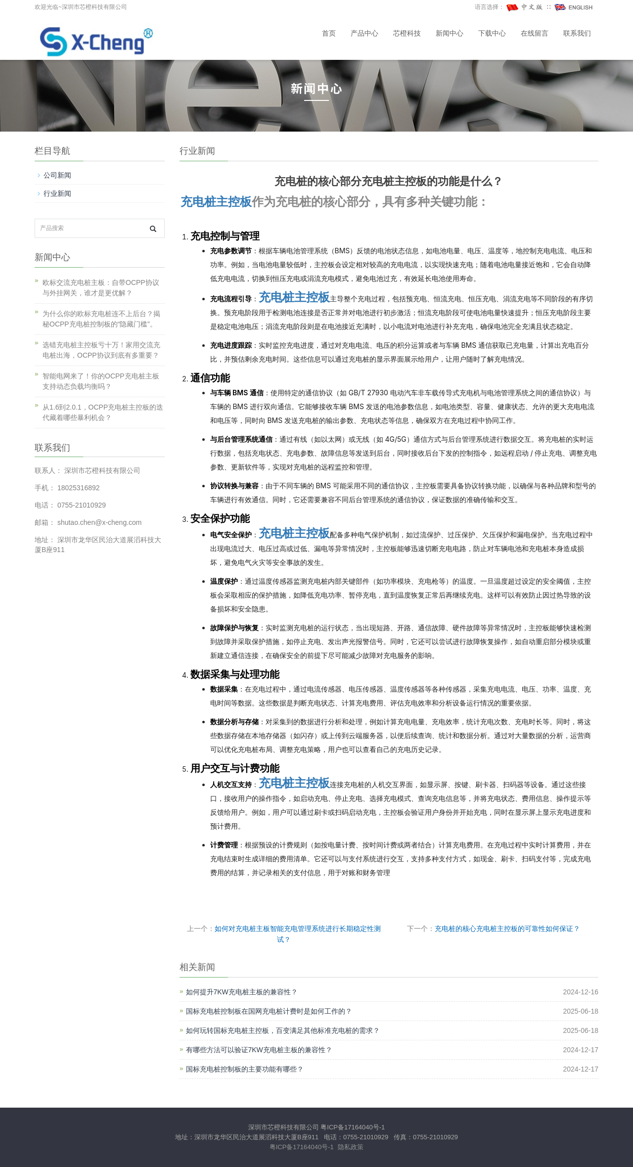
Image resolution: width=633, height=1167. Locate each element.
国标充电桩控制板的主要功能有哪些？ (245, 1069)
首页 (329, 33)
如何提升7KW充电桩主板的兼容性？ (242, 992)
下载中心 (492, 33)
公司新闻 (57, 175)
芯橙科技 (407, 33)
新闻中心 (449, 33)
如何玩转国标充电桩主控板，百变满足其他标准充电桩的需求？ (283, 1030)
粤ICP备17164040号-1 (352, 1127)
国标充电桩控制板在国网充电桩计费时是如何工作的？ (269, 1011)
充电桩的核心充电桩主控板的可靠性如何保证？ (507, 929)
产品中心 (364, 33)
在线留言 (534, 33)
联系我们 (577, 33)
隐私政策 (350, 1147)
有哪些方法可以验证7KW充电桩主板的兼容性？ (259, 1050)
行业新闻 (57, 193)
